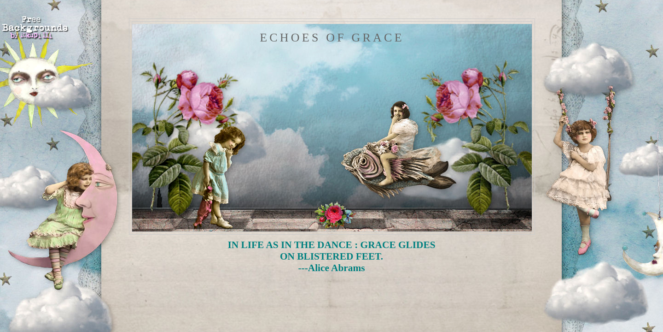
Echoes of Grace (332, 37)
